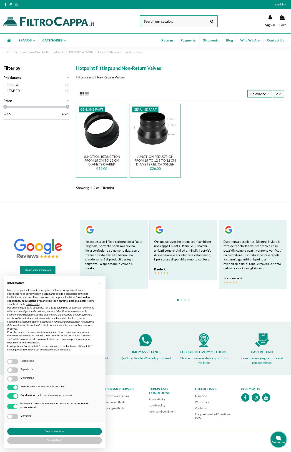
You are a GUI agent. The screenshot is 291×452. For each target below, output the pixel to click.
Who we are (202, 402)
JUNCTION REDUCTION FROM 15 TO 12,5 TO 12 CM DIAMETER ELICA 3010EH (155, 160)
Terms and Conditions (162, 411)
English (281, 4)
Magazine (201, 396)
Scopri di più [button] (54, 440)
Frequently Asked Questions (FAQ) (212, 416)
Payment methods (114, 402)
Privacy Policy (157, 399)
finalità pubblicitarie (28, 321)
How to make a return (116, 396)
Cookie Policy (157, 405)
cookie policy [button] (33, 304)
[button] (26, 40)
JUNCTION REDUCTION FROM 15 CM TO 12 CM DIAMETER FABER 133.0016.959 (102, 162)
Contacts (200, 408)
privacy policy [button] (33, 293)
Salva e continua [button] (55, 431)
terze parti (62, 307)
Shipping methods (113, 408)
